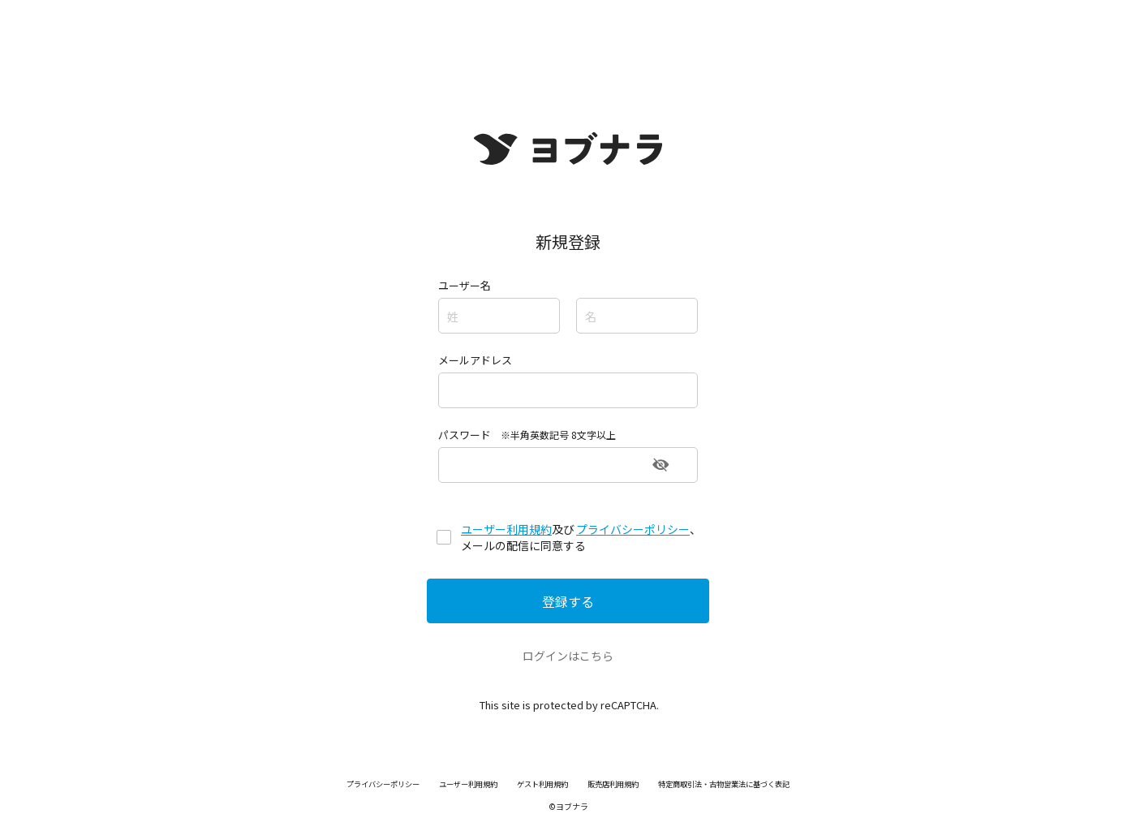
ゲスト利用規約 (539, 783)
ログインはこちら (568, 656)
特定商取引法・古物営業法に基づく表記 (737, 783)
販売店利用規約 (615, 783)
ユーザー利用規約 (506, 529)
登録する (568, 601)
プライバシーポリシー (633, 529)
